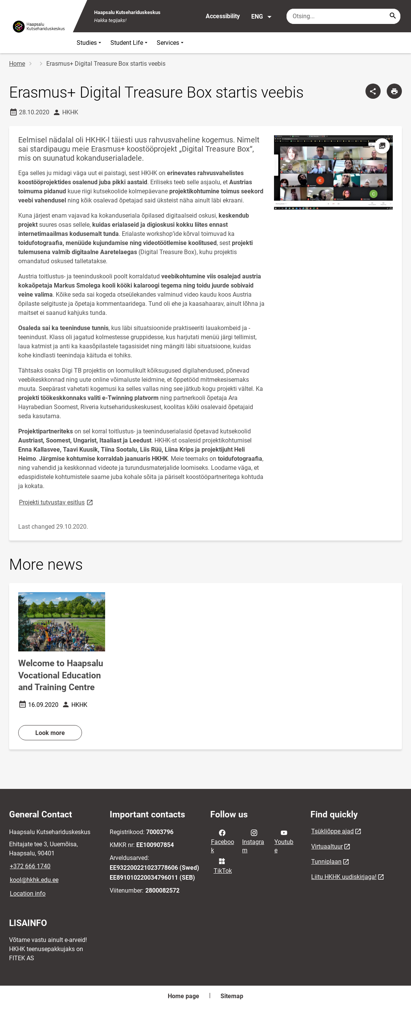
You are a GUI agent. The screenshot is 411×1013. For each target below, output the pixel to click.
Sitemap (231, 996)
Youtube (283, 841)
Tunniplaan (326, 861)
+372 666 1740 (30, 866)
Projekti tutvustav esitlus (56, 502)
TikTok (223, 865)
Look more (50, 732)
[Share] (373, 91)
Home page (183, 996)
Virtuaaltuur (327, 846)
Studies (90, 42)
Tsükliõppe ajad (332, 831)
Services (171, 42)
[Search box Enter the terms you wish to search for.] (343, 16)
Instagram (253, 841)
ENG (261, 16)
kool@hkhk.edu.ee (34, 879)
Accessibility (223, 16)
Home (17, 63)
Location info (28, 893)
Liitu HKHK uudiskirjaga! (343, 876)
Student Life (129, 42)
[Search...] (392, 16)
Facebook (222, 841)
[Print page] (394, 91)
